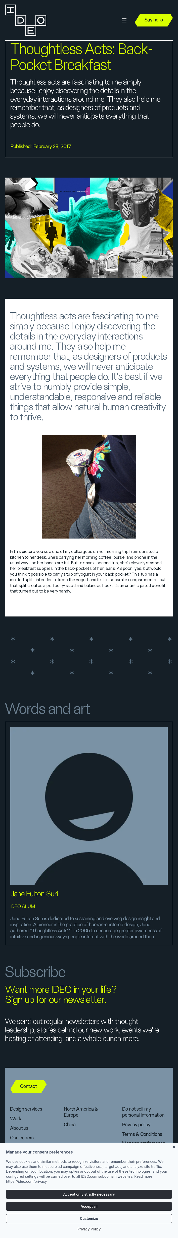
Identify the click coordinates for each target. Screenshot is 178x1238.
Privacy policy (136, 1124)
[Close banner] (174, 1147)
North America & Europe (81, 1112)
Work (15, 1118)
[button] (124, 20)
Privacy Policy (89, 1230)
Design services (26, 1109)
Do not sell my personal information (143, 1112)
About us (19, 1128)
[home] (25, 20)
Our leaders (21, 1137)
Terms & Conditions (142, 1134)
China (70, 1124)
